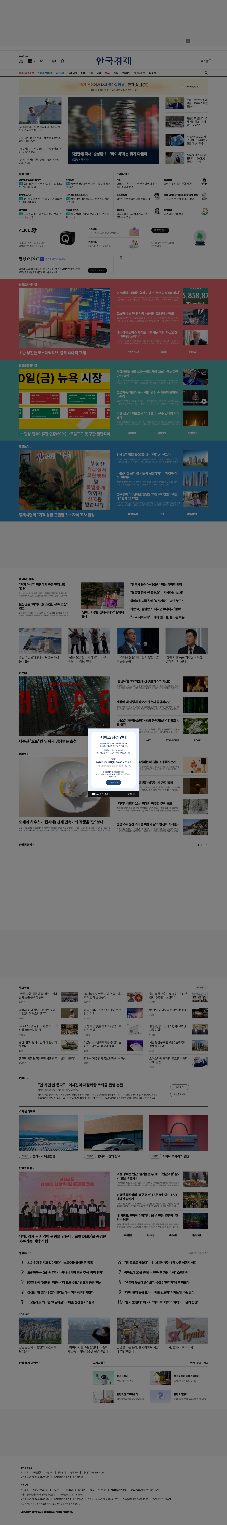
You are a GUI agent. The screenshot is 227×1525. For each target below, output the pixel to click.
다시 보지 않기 (101, 794)
